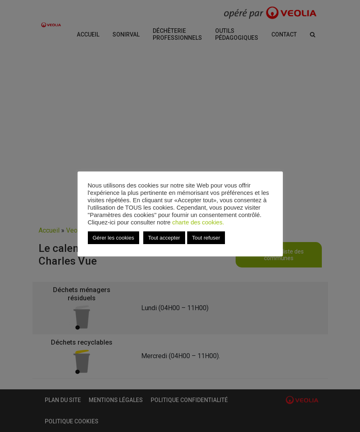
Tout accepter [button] (164, 238)
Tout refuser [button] (206, 238)
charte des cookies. (198, 222)
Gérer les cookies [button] (113, 238)
